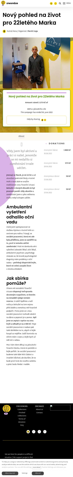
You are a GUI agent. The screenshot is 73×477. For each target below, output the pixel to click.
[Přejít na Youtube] (39, 431)
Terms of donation (21, 421)
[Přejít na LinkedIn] (45, 431)
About (21, 137)
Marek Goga (33, 31)
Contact (39, 412)
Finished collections (22, 414)
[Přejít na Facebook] (28, 431)
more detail (36, 467)
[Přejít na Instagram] (33, 431)
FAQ (22, 425)
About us (39, 409)
